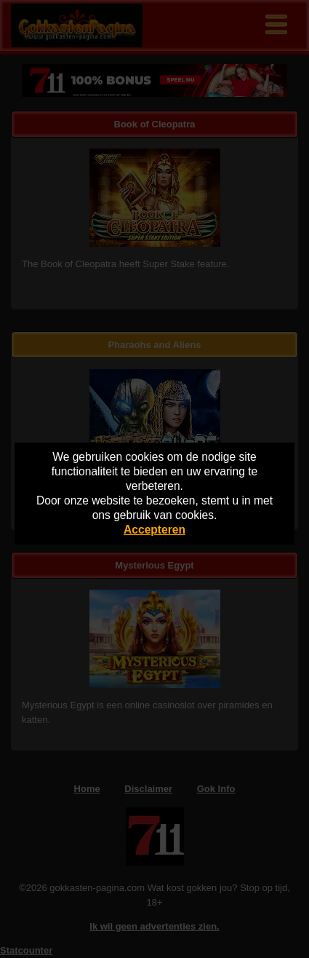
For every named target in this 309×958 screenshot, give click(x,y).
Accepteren (154, 529)
